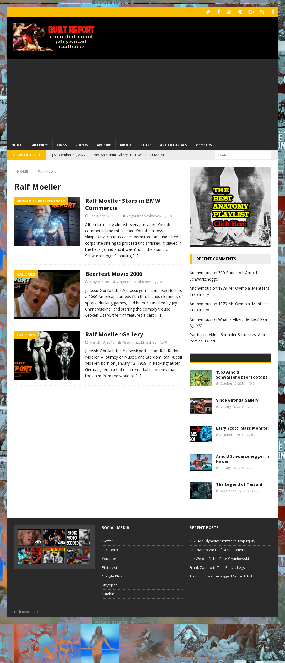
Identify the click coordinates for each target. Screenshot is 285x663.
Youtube (109, 597)
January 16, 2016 (232, 445)
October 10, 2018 (232, 422)
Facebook (110, 588)
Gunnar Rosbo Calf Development (217, 588)
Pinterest (109, 606)
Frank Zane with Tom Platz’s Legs (217, 606)
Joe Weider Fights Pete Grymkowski (219, 597)
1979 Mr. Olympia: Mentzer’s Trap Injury (222, 579)
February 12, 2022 (104, 215)
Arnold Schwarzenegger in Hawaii (242, 497)
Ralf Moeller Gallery (114, 333)
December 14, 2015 (234, 529)
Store (145, 144)
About (126, 144)
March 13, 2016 (102, 341)
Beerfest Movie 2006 (113, 273)
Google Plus (112, 614)
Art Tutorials (173, 144)
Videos (81, 144)
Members (203, 144)
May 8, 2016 (99, 281)
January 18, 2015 (232, 506)
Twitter (107, 579)
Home (16, 144)
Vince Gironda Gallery (237, 439)
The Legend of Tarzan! (239, 523)
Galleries (39, 144)
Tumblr (108, 632)
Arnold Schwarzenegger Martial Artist (221, 614)
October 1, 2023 (231, 473)
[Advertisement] (142, 97)
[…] (135, 255)
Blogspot (109, 623)
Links (62, 144)
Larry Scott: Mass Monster (242, 467)
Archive (104, 144)
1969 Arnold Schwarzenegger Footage (242, 413)
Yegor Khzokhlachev (144, 215)
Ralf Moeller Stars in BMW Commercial (122, 203)
